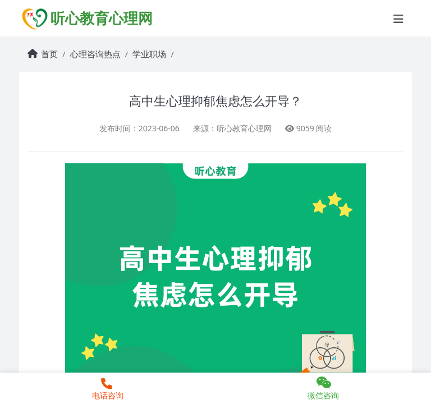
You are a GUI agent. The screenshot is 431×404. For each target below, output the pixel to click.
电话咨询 (106, 389)
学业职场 (149, 53)
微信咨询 (323, 388)
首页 (49, 53)
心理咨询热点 (95, 53)
